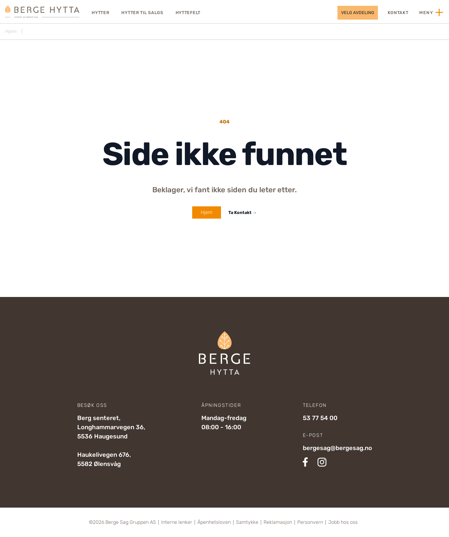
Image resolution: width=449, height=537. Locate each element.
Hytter (100, 12)
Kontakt (398, 12)
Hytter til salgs (142, 12)
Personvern (310, 522)
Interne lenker (176, 522)
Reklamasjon (278, 522)
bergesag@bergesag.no (337, 448)
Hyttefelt (188, 12)
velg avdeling (357, 12)
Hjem (11, 31)
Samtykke (247, 522)
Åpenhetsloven (214, 522)
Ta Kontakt (242, 212)
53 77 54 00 (320, 418)
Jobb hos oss (343, 522)
